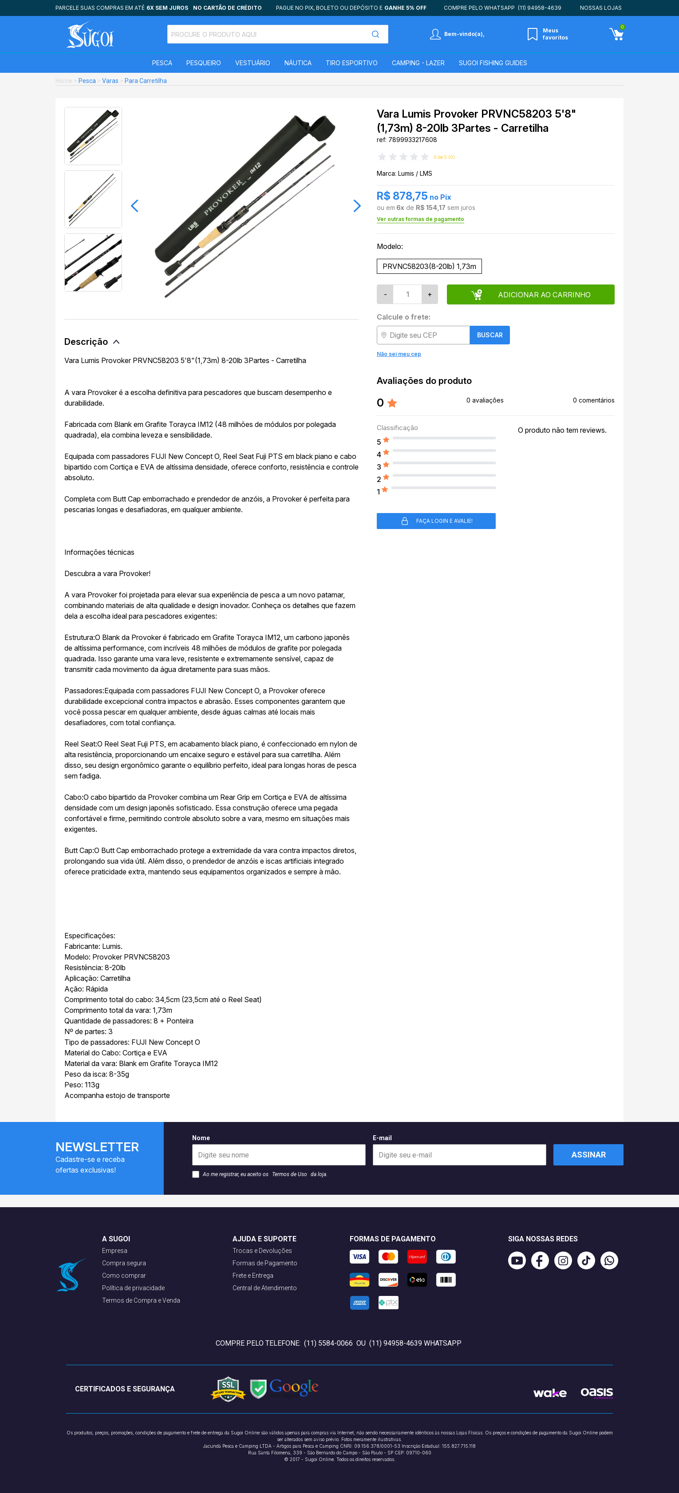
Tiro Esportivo (352, 63)
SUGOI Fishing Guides (493, 63)
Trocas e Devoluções (262, 1250)
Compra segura (124, 1263)
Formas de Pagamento (265, 1263)
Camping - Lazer (418, 63)
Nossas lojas (601, 7)
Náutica (298, 63)
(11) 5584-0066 (328, 1343)
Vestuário (252, 63)
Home (63, 80)
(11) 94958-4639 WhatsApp (415, 1343)
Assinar (589, 1154)
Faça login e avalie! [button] (436, 521)
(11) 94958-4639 (539, 7)
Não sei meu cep (399, 354)
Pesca (162, 63)
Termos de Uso (289, 1174)
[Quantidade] (407, 294)
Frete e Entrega (253, 1275)
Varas (110, 80)
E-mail (459, 1149)
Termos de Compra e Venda (141, 1300)
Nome (279, 1149)
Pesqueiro (203, 63)
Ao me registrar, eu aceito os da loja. (260, 1174)
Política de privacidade (133, 1288)
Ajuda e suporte (264, 1239)
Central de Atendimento (265, 1288)
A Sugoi (116, 1239)
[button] (134, 206)
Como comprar (124, 1275)
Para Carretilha (146, 80)
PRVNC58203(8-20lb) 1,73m (429, 266)
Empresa (114, 1250)
